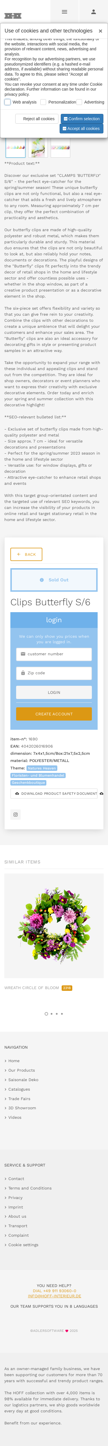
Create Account (54, 714)
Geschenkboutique (28, 782)
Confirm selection (81, 118)
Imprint (15, 1207)
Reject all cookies (35, 118)
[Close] (99, 29)
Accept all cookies (81, 128)
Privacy (15, 1197)
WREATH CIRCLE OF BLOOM (38, 987)
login (54, 692)
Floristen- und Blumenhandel (38, 775)
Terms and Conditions (30, 1188)
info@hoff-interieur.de (54, 1296)
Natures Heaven (42, 768)
